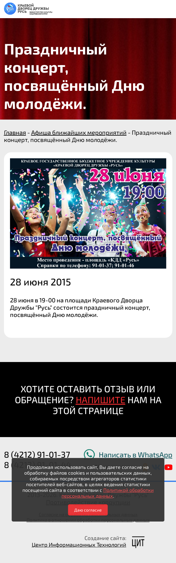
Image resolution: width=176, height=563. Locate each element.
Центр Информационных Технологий (79, 544)
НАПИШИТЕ (100, 399)
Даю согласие (88, 509)
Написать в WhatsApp (135, 454)
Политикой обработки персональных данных (107, 493)
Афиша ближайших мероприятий (79, 132)
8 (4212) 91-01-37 (37, 454)
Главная (15, 132)
